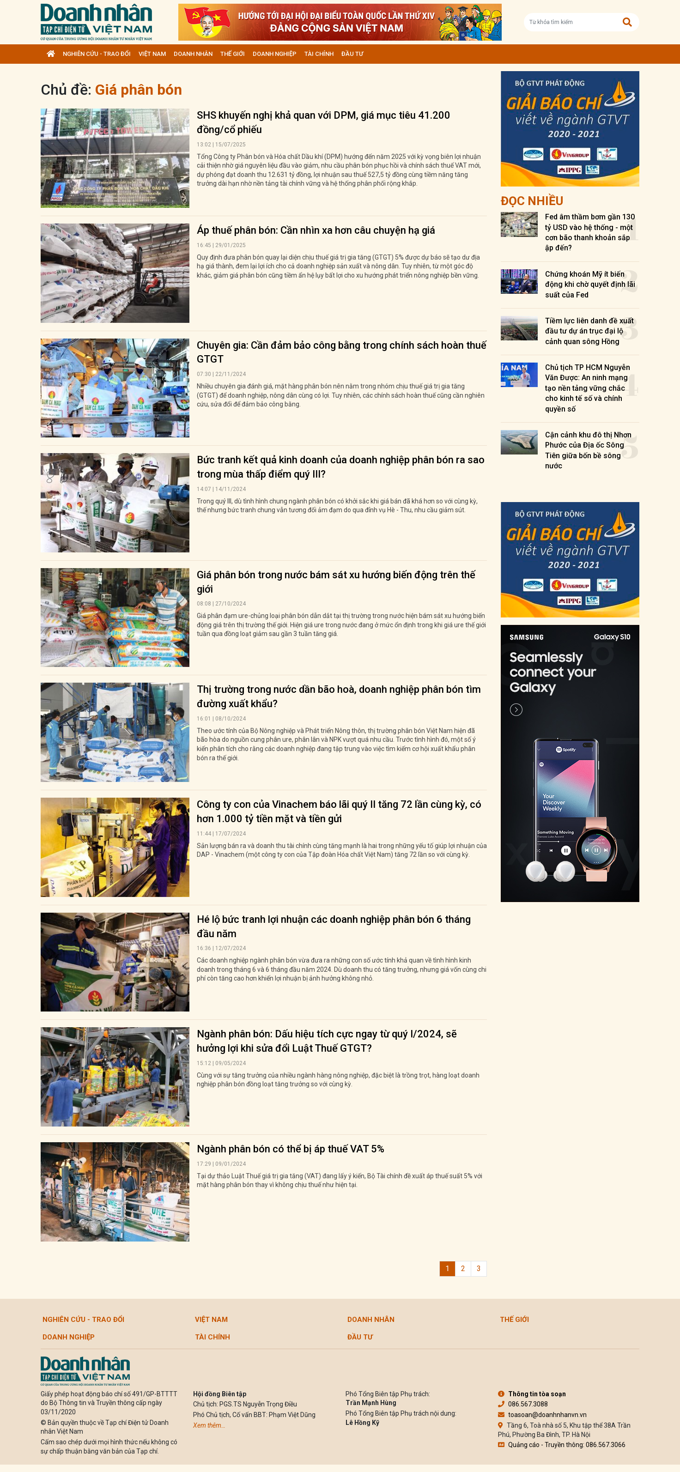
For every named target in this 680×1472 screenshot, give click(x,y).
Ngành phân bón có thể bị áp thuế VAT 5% (290, 1149)
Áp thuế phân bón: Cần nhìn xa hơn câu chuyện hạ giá (316, 230)
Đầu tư (352, 53)
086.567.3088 (523, 1404)
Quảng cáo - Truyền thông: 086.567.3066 (561, 1444)
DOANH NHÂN (193, 53)
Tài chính (319, 53)
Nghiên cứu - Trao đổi (97, 53)
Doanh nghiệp (275, 53)
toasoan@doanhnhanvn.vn (542, 1414)
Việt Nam (152, 53)
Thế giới (232, 53)
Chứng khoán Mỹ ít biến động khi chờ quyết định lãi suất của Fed (590, 284)
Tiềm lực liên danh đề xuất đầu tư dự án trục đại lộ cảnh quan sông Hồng (589, 331)
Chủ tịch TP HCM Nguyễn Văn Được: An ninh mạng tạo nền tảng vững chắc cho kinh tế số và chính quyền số (587, 388)
